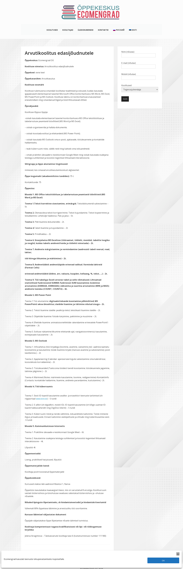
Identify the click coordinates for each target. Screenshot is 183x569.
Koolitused (52, 27)
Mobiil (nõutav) (138, 70)
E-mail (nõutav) (138, 59)
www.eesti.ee (42, 393)
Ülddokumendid (85, 27)
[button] (178, 553)
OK (163, 560)
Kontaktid (103, 27)
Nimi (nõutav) (138, 48)
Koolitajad (67, 27)
